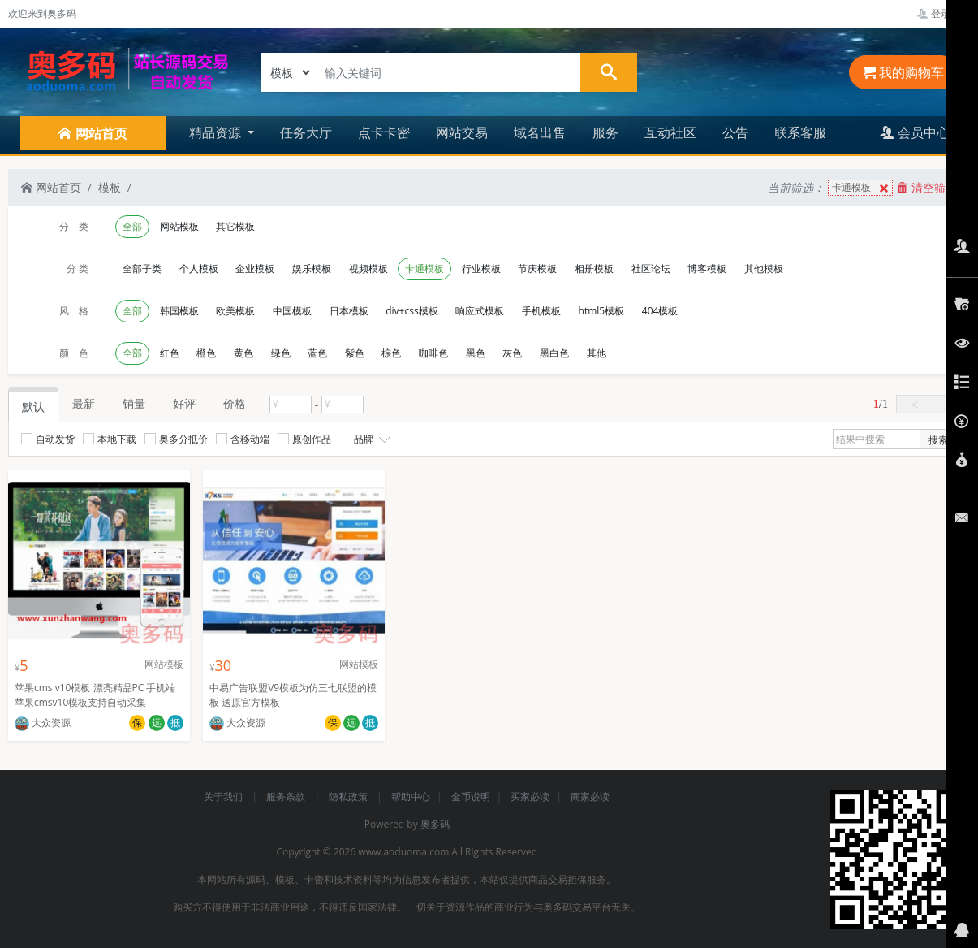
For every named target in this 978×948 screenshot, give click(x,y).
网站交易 (462, 132)
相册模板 (594, 268)
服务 (605, 132)
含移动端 (242, 439)
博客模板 (706, 268)
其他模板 (763, 268)
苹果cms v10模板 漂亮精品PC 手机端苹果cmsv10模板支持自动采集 (95, 695)
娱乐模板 (311, 268)
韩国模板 (179, 311)
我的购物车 (903, 72)
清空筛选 (927, 187)
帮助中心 (410, 796)
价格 (234, 403)
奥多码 (435, 824)
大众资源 (43, 722)
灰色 (512, 353)
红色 (169, 353)
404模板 (660, 311)
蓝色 (317, 353)
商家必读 (590, 796)
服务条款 (287, 796)
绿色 (281, 353)
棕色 (391, 353)
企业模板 (254, 268)
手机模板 (541, 311)
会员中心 (915, 132)
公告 (735, 132)
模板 (109, 187)
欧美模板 (235, 311)
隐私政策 (349, 796)
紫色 (354, 353)
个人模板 (198, 268)
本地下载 (109, 439)
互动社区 (670, 132)
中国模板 (292, 311)
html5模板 (602, 311)
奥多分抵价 (176, 439)
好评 (184, 403)
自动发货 (48, 439)
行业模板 (481, 268)
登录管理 (943, 13)
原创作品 (304, 439)
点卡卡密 (384, 132)
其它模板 (235, 226)
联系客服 (800, 132)
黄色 (243, 353)
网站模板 (179, 226)
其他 (596, 353)
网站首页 (51, 187)
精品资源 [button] (216, 132)
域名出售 (540, 132)
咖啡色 (433, 353)
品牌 (370, 439)
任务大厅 (306, 132)
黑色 (475, 353)
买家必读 (530, 796)
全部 (132, 226)
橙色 (206, 353)
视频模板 (368, 268)
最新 (83, 403)
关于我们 (224, 796)
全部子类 (142, 268)
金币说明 (470, 796)
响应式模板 (479, 311)
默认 (33, 406)
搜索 (938, 440)
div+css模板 (411, 311)
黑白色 (554, 353)
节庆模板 (537, 268)
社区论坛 (650, 268)
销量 (134, 403)
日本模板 (349, 311)
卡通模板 (862, 188)
